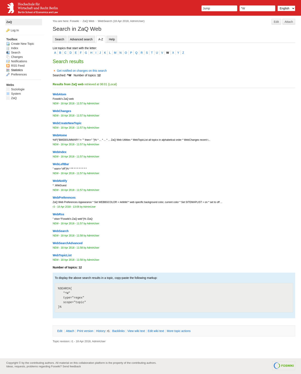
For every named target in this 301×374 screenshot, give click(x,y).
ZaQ (9, 22)
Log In (15, 30)
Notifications (16, 61)
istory (100, 331)
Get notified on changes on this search (82, 70)
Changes (14, 57)
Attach (289, 21)
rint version (85, 331)
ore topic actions (179, 331)
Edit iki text (156, 331)
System (13, 93)
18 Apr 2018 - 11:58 (72, 235)
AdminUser (137, 21)
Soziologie (15, 89)
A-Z (100, 39)
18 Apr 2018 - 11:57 (72, 103)
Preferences (16, 74)
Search (59, 39)
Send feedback (71, 366)
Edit (276, 21)
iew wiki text (136, 331)
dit (60, 331)
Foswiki (74, 21)
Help (112, 39)
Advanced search (81, 39)
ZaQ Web (88, 21)
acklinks (118, 331)
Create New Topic (20, 43)
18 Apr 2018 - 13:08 (68, 206)
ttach (70, 331)
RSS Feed (15, 65)
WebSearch (105, 21)
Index (12, 48)
